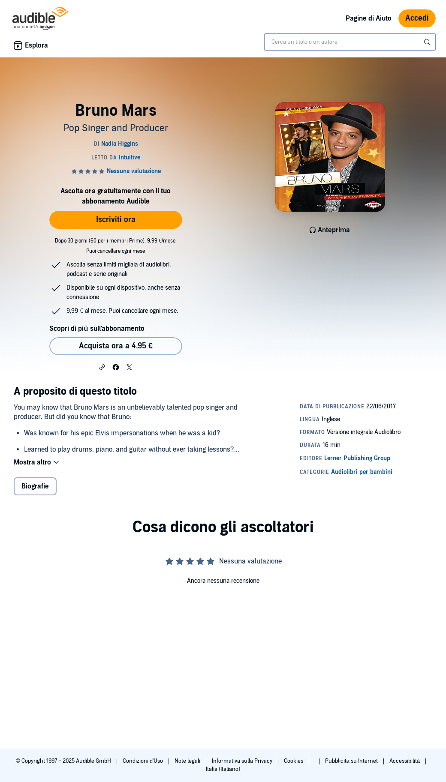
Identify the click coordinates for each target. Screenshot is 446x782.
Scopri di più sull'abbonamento (96, 328)
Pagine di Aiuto (369, 18)
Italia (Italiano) (223, 769)
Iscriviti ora (116, 219)
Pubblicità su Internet (352, 761)
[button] (102, 367)
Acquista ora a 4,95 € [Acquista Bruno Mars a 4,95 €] (116, 346)
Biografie (35, 486)
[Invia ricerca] (428, 42)
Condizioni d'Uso (143, 761)
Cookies (294, 761)
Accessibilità (405, 761)
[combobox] (350, 42)
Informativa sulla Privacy (243, 761)
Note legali (188, 761)
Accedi (417, 18)
